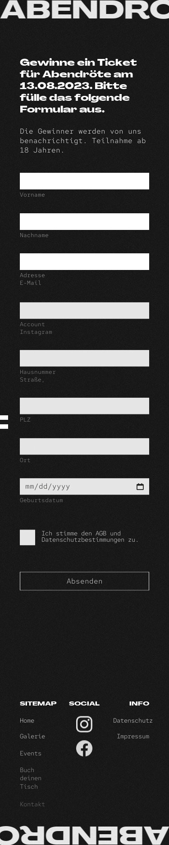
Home (27, 725)
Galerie (32, 743)
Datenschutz (133, 725)
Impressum (133, 743)
